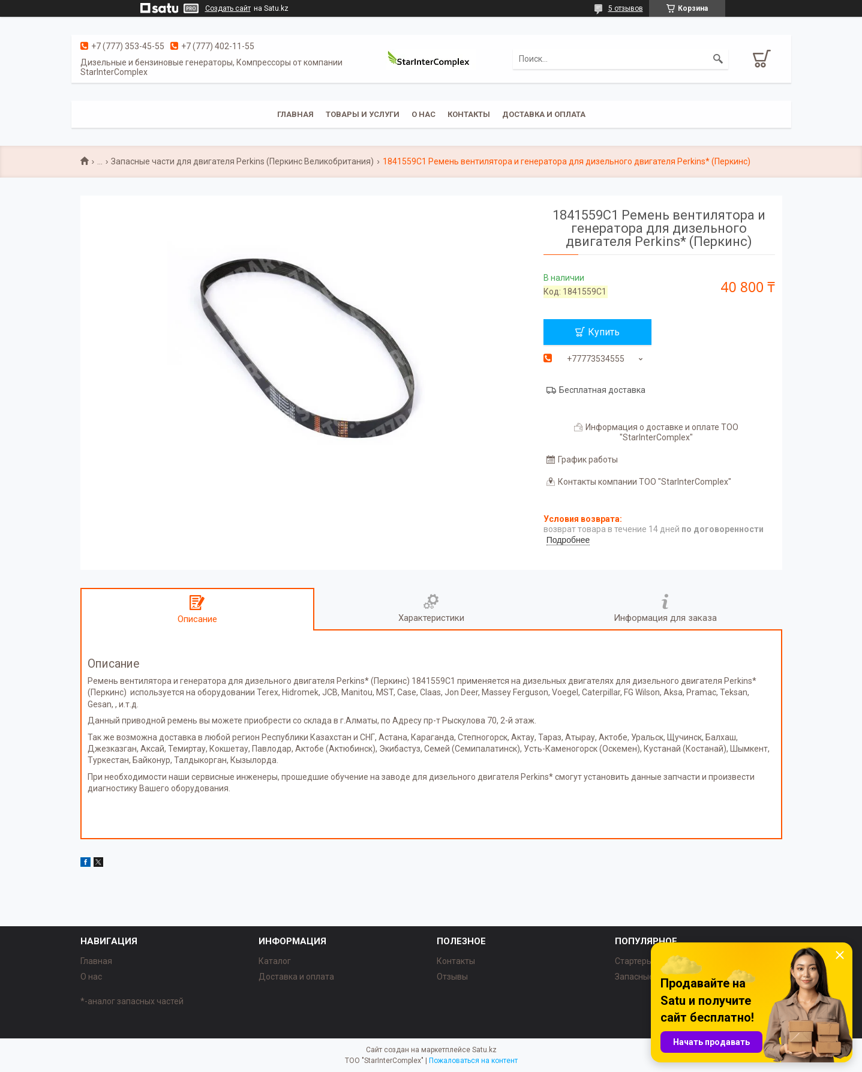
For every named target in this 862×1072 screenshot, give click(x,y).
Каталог (275, 961)
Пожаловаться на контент (473, 1060)
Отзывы (452, 976)
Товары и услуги (363, 114)
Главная (295, 114)
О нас (423, 114)
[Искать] (718, 58)
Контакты (468, 114)
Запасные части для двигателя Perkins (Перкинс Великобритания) (242, 161)
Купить (604, 332)
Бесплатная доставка (602, 390)
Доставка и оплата (543, 114)
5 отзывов (625, 8)
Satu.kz (484, 1050)
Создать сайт (228, 8)
